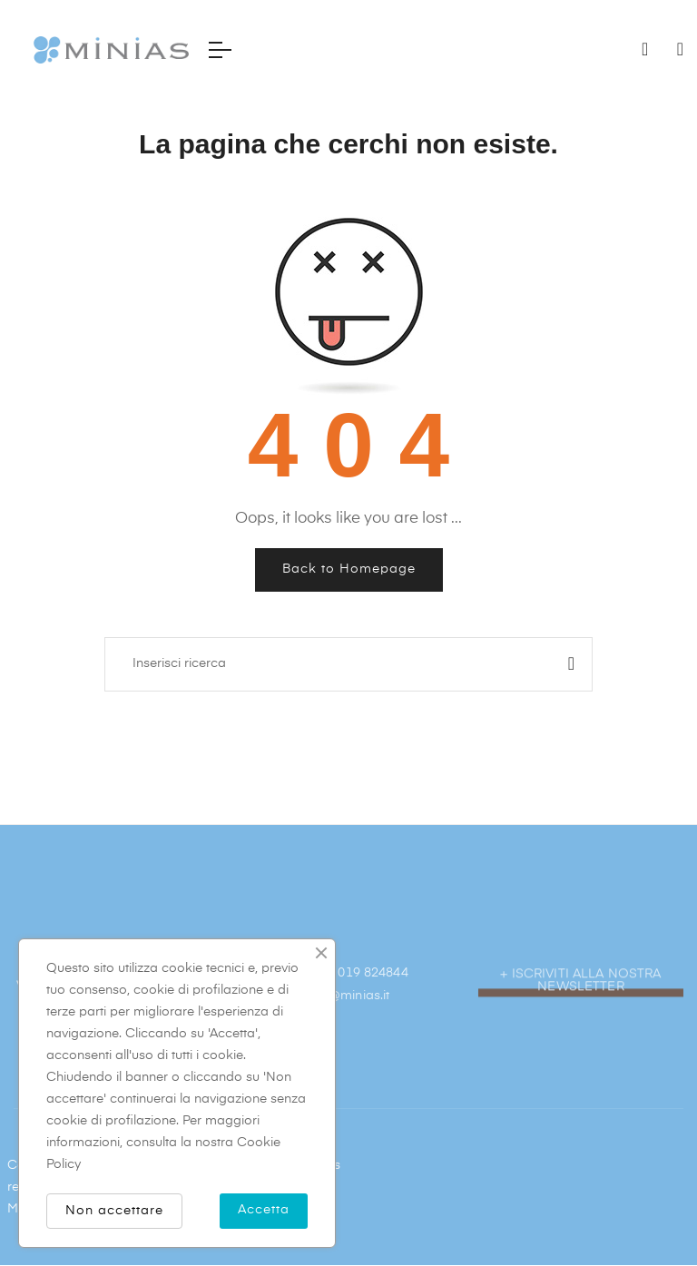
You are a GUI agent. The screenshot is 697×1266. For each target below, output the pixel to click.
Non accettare (114, 1210)
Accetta (264, 1209)
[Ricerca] (348, 664)
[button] (580, 1030)
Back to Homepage (349, 569)
